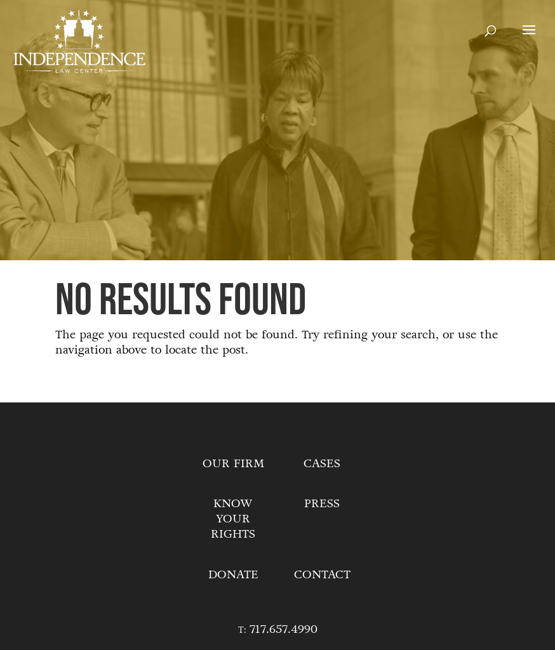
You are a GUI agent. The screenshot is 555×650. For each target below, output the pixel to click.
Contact (322, 574)
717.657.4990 (284, 629)
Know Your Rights (233, 518)
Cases (322, 463)
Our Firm (233, 463)
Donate (233, 574)
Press (322, 503)
